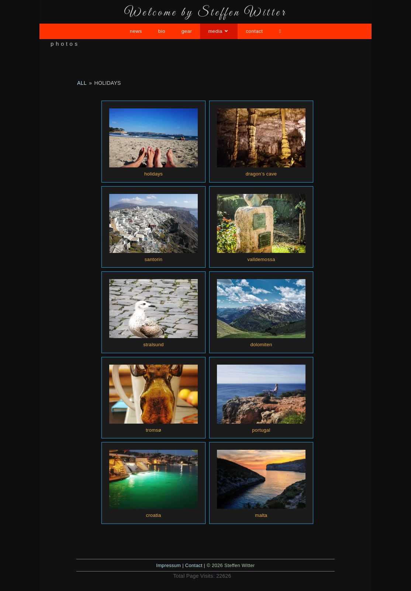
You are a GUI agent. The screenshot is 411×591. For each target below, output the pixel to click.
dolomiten (261, 344)
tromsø (153, 430)
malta (261, 515)
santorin (154, 259)
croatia (153, 515)
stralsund (153, 344)
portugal (261, 430)
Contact (194, 565)
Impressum (168, 565)
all (82, 83)
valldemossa (261, 259)
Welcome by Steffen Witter (205, 13)
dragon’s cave (261, 174)
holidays (153, 174)
